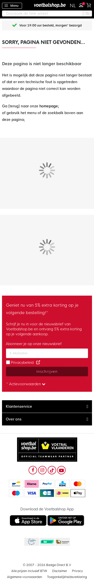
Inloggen (82, 4)
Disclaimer (59, 571)
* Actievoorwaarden (25, 384)
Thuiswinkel (62, 542)
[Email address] (47, 353)
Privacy (77, 571)
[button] (73, 5)
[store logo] (47, 5)
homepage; (49, 106)
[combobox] (47, 13)
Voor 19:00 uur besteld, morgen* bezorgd (50, 25)
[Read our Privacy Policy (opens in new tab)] (38, 362)
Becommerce (46, 542)
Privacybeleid (22, 362)
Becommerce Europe (31, 542)
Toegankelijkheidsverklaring (67, 577)
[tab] (47, 406)
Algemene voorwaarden (24, 577)
